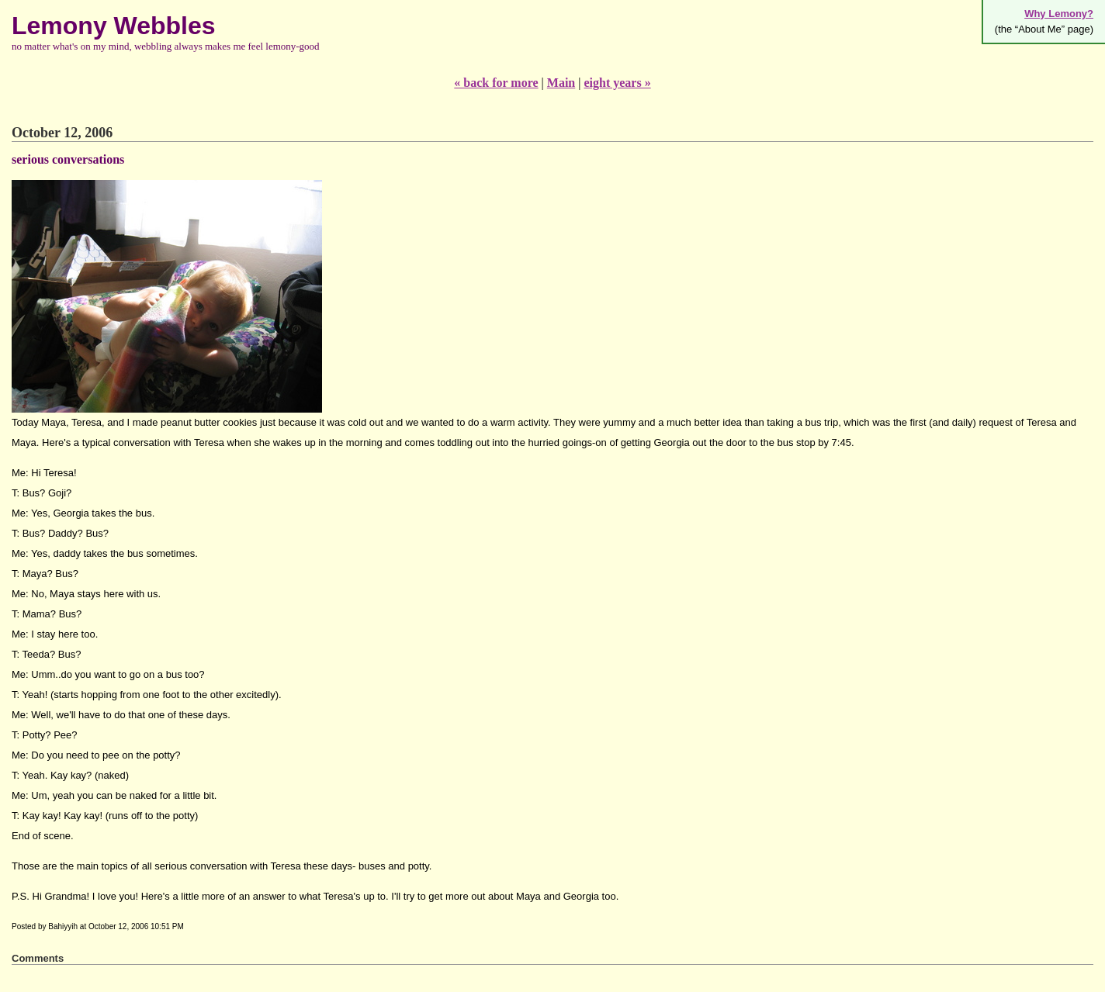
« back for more (496, 82)
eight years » (617, 82)
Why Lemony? (1058, 13)
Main (561, 82)
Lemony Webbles (114, 26)
